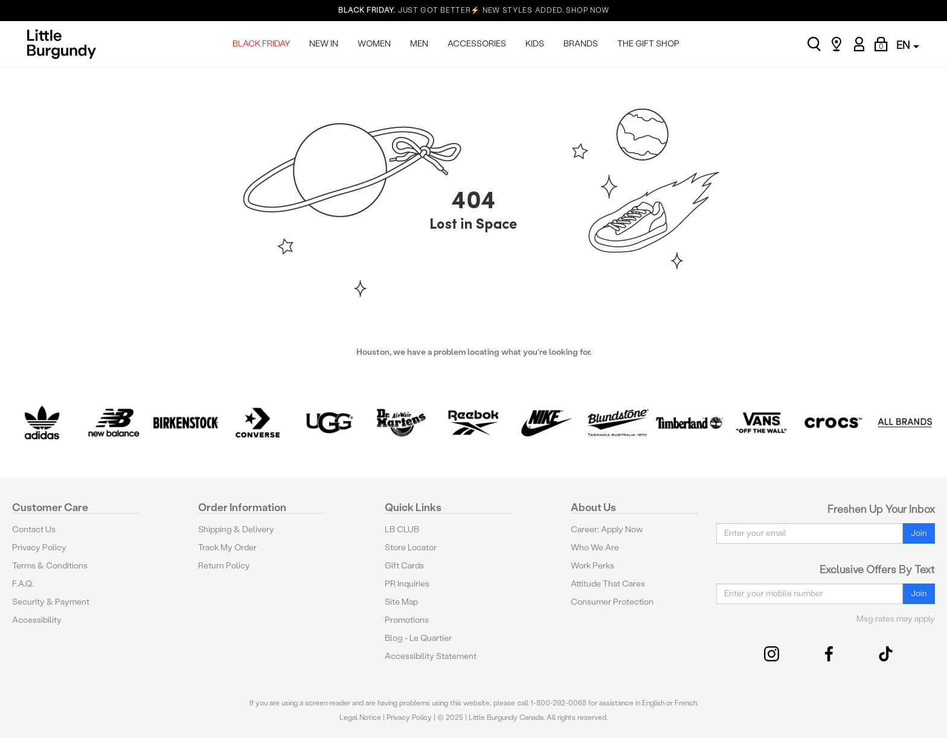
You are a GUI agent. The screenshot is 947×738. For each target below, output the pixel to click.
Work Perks (592, 566)
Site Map (401, 602)
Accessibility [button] (37, 620)
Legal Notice (360, 717)
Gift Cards (404, 566)
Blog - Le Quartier (418, 638)
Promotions (407, 620)
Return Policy (224, 566)
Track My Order (227, 547)
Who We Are (595, 547)
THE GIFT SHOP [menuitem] (648, 44)
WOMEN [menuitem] (374, 44)
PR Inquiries (407, 584)
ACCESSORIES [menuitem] (477, 44)
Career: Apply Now (607, 529)
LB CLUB (402, 529)
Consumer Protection (612, 602)
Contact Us (34, 529)
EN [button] (907, 45)
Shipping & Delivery (236, 529)
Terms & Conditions (50, 566)
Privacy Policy (39, 547)
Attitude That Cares (608, 584)
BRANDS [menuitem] (580, 44)
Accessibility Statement (431, 656)
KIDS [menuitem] (534, 44)
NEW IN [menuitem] (323, 44)
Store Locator (411, 547)
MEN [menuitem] (419, 44)
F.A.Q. (23, 584)
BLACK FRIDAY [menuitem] (261, 44)
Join (919, 533)
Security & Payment (50, 602)
